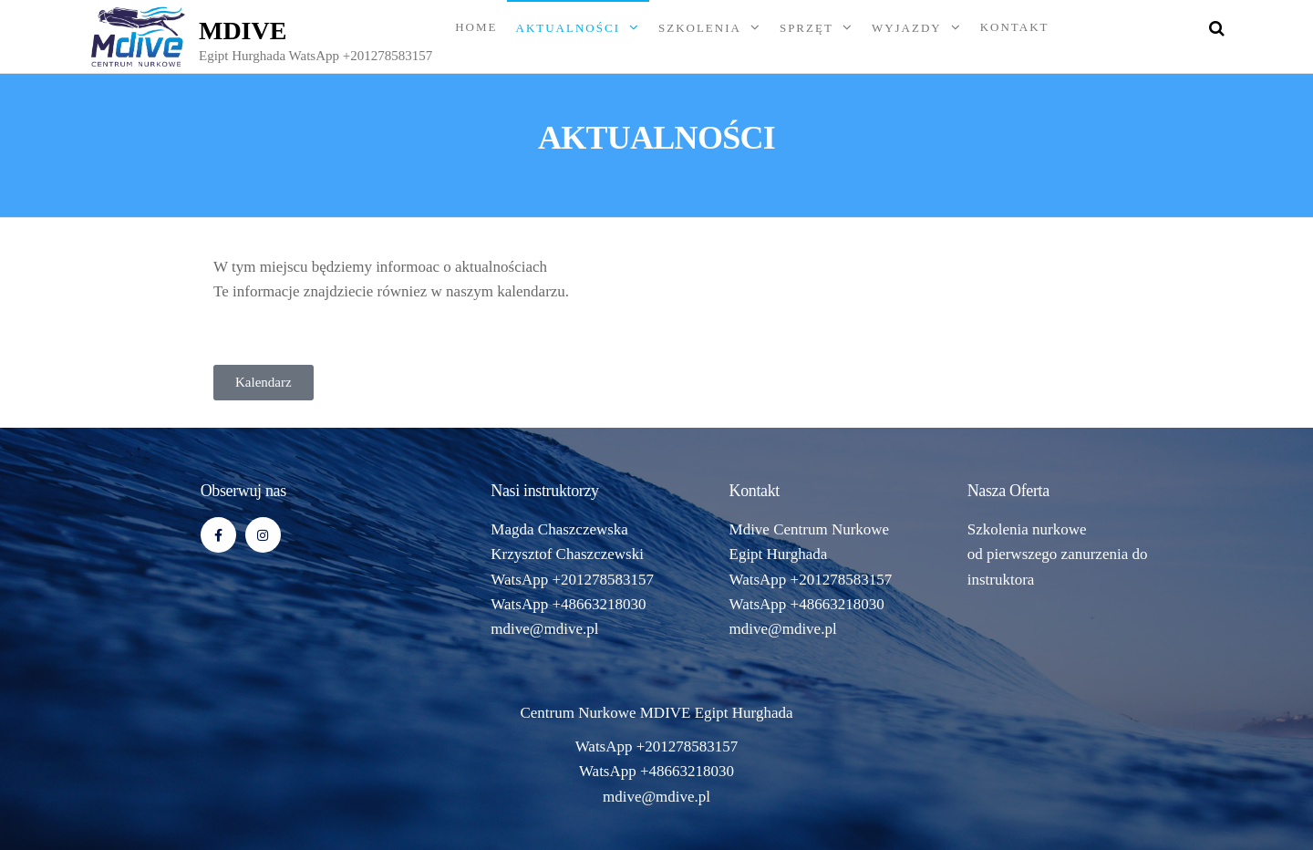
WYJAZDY (907, 28)
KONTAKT (1014, 27)
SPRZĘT (806, 28)
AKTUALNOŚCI (568, 28)
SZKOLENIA (699, 28)
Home (476, 27)
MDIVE (242, 30)
